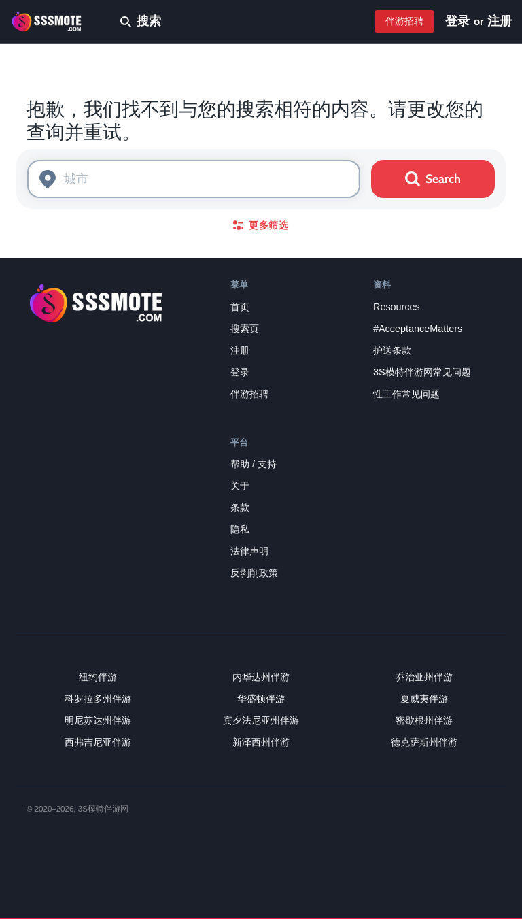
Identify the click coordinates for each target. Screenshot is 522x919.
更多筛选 (261, 225)
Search (433, 178)
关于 (239, 485)
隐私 (239, 529)
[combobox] (194, 179)
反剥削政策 (254, 572)
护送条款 (392, 350)
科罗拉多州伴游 (98, 698)
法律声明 (249, 551)
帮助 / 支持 (253, 463)
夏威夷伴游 (424, 698)
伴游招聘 (404, 21)
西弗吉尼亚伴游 (98, 742)
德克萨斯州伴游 (424, 742)
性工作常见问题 (406, 393)
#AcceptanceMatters (417, 328)
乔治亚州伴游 (424, 676)
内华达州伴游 (261, 676)
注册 (499, 21)
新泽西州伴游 (261, 742)
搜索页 (244, 328)
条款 (239, 507)
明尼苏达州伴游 (98, 720)
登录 (457, 21)
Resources (396, 306)
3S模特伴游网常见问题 (422, 372)
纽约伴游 (98, 676)
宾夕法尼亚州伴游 (261, 720)
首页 (239, 306)
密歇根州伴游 (424, 720)
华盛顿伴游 (261, 698)
